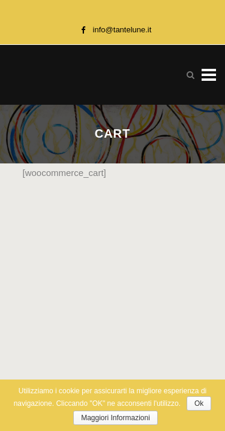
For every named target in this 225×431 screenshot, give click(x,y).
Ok (198, 403)
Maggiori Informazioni (115, 418)
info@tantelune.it (122, 29)
